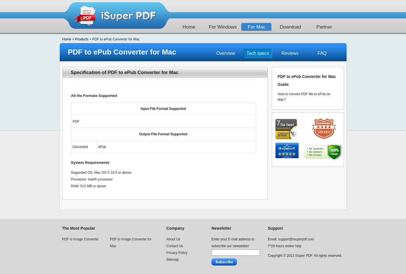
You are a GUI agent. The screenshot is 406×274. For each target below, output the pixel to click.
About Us (173, 239)
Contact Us (174, 246)
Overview (225, 53)
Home (188, 27)
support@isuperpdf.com (296, 239)
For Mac (256, 27)
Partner (324, 27)
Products (81, 39)
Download (290, 27)
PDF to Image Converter (80, 239)
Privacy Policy (176, 253)
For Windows (223, 27)
